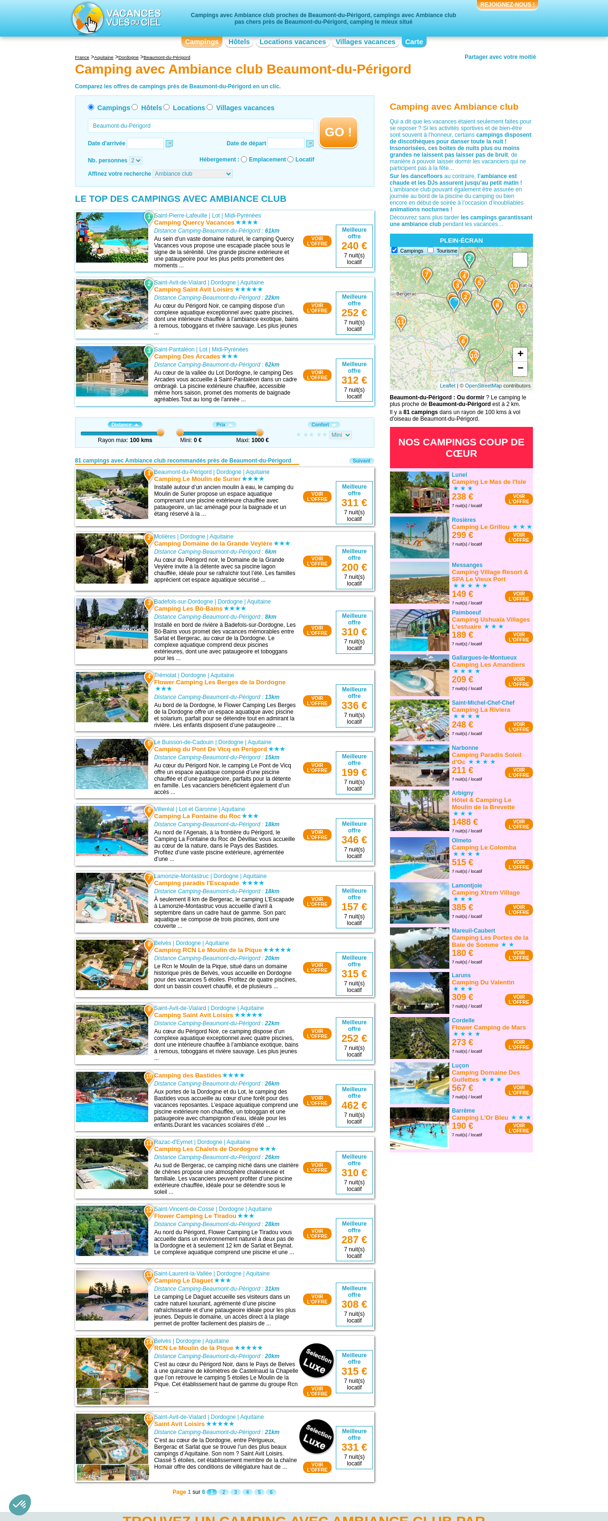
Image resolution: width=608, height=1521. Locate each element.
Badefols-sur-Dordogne (183, 601)
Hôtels (239, 42)
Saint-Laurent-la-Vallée (183, 1273)
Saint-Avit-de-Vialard (180, 282)
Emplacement (267, 159)
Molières (164, 536)
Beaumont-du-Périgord (182, 472)
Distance (125, 424)
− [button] (520, 369)
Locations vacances (292, 42)
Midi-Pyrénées (243, 215)
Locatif (304, 159)
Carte (414, 42)
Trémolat (165, 675)
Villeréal (164, 809)
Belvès (162, 943)
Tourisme (447, 251)
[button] (20, 1504)
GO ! (338, 132)
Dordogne (223, 282)
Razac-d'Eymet (173, 1142)
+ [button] (520, 355)
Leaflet (448, 385)
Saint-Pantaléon (174, 349)
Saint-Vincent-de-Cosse (184, 1209)
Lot (216, 215)
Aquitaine (252, 282)
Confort (324, 424)
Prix (224, 424)
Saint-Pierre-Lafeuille (180, 215)
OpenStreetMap (483, 385)
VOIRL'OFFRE (317, 241)
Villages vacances (366, 42)
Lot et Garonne (198, 809)
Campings (201, 42)
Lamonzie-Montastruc (181, 876)
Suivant (361, 460)
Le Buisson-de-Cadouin (183, 742)
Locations (189, 108)
